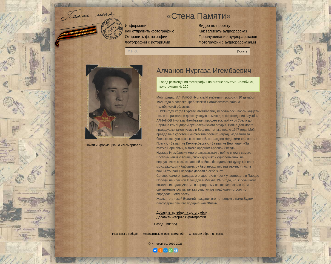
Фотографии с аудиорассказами (227, 42)
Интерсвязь (159, 243)
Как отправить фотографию (149, 31)
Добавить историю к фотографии (181, 217)
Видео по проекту (214, 25)
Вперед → (173, 224)
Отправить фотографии (146, 37)
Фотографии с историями (147, 42)
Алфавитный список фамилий (163, 233)
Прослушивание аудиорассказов (228, 37)
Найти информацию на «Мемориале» (114, 145)
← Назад (156, 224)
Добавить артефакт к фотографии (182, 212)
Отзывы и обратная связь (206, 233)
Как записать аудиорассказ (223, 31)
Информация (136, 25)
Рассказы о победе (125, 233)
